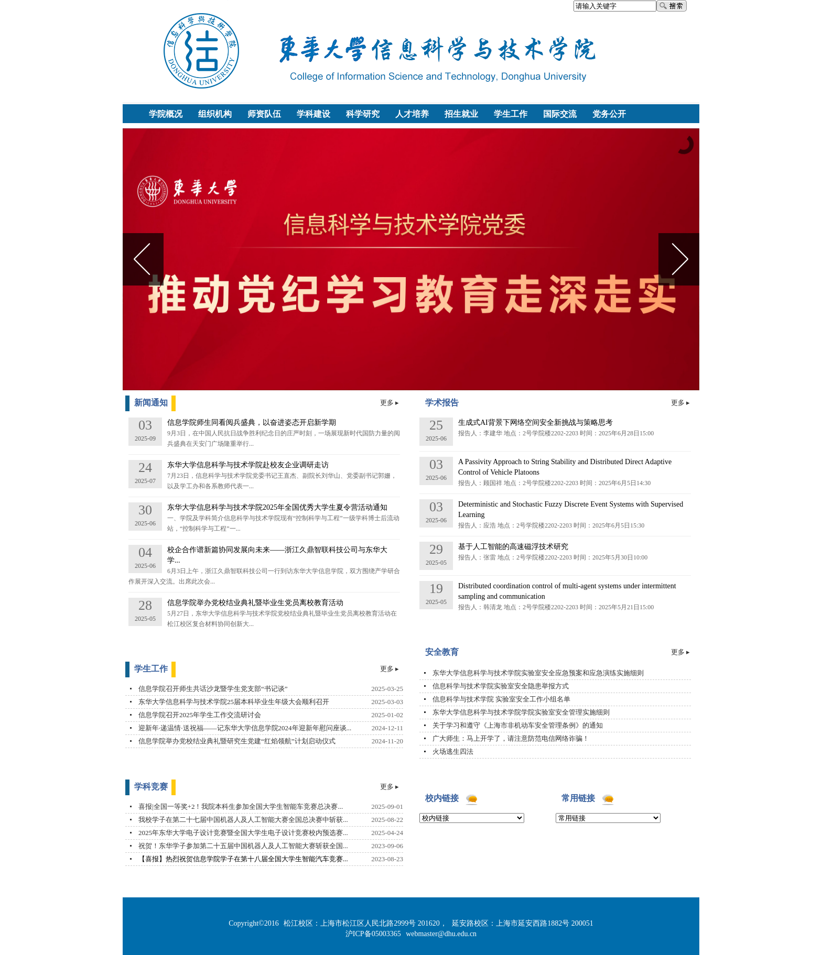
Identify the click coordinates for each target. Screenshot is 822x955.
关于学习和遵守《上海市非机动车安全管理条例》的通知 (517, 725)
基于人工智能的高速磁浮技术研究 (513, 547)
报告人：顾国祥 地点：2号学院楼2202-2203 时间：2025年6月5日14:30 (554, 483)
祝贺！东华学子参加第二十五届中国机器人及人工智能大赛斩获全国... (243, 846)
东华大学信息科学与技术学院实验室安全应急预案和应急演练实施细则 (538, 673)
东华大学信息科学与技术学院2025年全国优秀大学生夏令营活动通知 (277, 507)
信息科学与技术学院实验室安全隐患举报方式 (500, 686)
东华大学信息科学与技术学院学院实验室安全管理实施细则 (521, 712)
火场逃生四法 (452, 751)
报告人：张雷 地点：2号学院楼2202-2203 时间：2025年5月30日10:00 (552, 557)
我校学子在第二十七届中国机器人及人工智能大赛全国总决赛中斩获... (243, 820)
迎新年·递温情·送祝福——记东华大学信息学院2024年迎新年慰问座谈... (244, 728)
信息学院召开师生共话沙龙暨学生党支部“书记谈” (213, 689)
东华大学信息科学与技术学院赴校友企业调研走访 (248, 465)
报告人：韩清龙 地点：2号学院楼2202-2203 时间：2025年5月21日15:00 (556, 607)
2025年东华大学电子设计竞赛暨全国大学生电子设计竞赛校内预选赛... (243, 833)
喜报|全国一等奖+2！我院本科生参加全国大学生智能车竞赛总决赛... (240, 806)
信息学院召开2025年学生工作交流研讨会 (199, 715)
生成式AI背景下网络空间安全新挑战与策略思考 (535, 422)
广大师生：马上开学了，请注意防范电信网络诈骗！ (510, 738)
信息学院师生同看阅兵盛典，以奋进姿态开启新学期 (251, 422)
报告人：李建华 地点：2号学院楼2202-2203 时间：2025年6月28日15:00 (556, 433)
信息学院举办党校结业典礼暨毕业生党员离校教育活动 (255, 603)
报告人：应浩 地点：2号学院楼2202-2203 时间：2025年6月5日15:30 (551, 525)
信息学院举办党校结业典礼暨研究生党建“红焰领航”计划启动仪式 (237, 741)
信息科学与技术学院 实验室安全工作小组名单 (501, 699)
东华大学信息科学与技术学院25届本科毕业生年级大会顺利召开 (233, 702)
